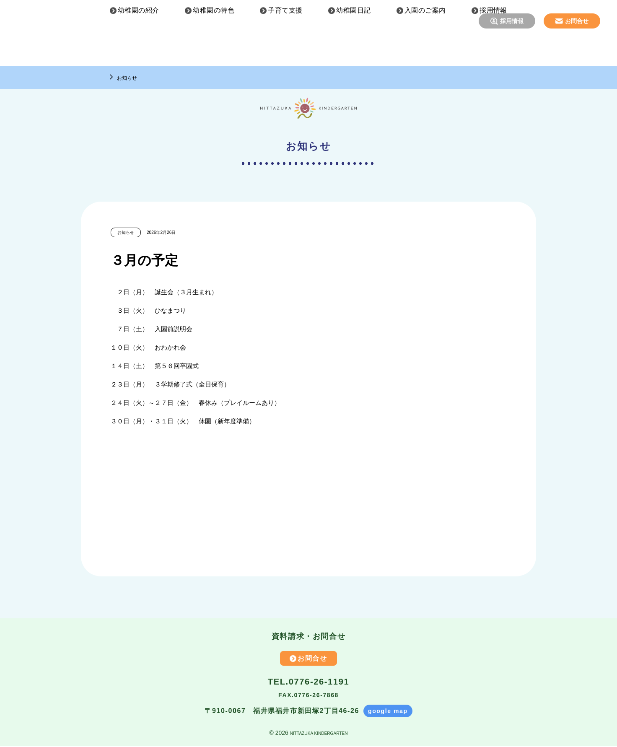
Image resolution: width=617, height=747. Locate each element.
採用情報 (512, 21)
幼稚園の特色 (213, 50)
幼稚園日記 (353, 50)
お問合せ (576, 21)
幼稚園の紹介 (138, 50)
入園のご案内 (425, 50)
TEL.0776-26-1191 (308, 682)
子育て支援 (285, 50)
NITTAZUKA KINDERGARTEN (319, 734)
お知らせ (130, 77)
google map (388, 712)
